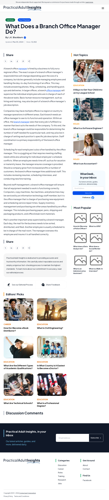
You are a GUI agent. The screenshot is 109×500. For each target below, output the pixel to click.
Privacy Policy (8, 496)
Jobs (60, 483)
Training (61, 476)
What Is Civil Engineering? (50, 328)
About (85, 465)
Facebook (87, 480)
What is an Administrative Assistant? (79, 271)
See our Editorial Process (20, 285)
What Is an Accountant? (85, 163)
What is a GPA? (95, 226)
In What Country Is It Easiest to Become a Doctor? (51, 367)
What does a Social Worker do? (94, 248)
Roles (76, 124)
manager (22, 68)
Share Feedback (50, 285)
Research (62, 480)
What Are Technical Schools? (18, 403)
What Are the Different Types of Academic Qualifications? (18, 367)
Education (42, 324)
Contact (86, 469)
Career (7, 324)
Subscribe (88, 193)
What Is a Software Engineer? (88, 128)
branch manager (21, 121)
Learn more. (89, 2)
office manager (53, 90)
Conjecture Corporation (27, 493)
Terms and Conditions (21, 496)
